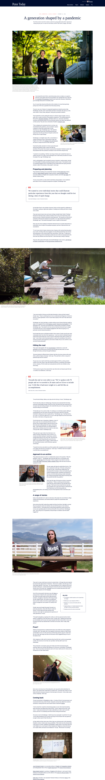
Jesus (47, 440)
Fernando (49, 588)
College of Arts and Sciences (51, 140)
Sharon (55, 593)
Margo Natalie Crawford (43, 173)
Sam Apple (66, 174)
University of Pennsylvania (43, 99)
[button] (73, 133)
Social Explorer (52, 347)
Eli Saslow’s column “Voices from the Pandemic (58, 324)
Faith (65, 504)
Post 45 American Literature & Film (54, 241)
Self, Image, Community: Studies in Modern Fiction (47, 461)
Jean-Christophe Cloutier (62, 173)
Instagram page (61, 121)
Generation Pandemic (43, 118)
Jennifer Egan (40, 459)
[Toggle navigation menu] (76, 4)
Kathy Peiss (63, 171)
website (63, 703)
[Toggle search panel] (92, 5)
